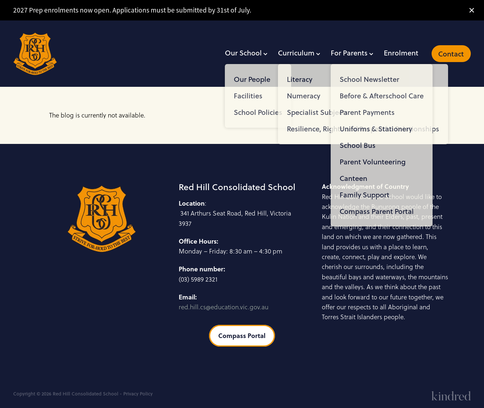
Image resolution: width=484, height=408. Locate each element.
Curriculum (299, 53)
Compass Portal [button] (241, 335)
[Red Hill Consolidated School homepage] (59, 53)
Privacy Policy (138, 393)
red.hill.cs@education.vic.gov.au (223, 307)
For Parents (352, 53)
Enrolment (401, 53)
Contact (451, 54)
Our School (246, 53)
